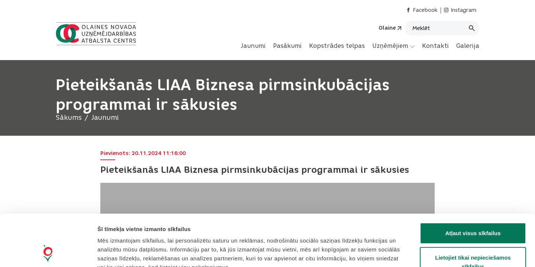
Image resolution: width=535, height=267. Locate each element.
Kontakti (435, 45)
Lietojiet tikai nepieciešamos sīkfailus (472, 213)
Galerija (467, 45)
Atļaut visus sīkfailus (472, 185)
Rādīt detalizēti (405, 252)
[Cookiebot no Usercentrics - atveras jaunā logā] (48, 252)
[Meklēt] (442, 28)
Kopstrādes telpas (337, 45)
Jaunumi (253, 45)
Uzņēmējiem (393, 46)
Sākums (69, 118)
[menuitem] (253, 46)
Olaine (387, 28)
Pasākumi (287, 45)
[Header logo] (98, 33)
